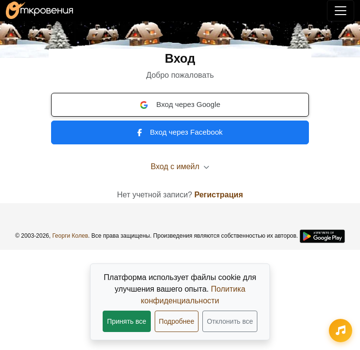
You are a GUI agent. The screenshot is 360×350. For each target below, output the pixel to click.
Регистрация (218, 195)
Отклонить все (230, 321)
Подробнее (177, 321)
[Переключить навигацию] (340, 10)
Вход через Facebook (179, 132)
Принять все (126, 321)
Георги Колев (70, 235)
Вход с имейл (180, 166)
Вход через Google (180, 104)
